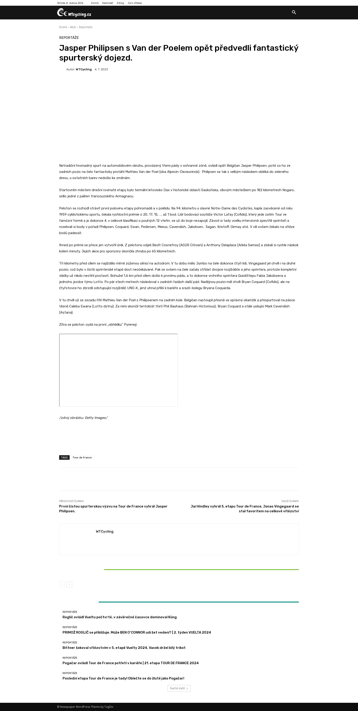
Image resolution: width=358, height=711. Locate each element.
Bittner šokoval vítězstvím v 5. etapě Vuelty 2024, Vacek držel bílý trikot (98, 569)
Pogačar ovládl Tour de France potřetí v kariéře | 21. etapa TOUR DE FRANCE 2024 (131, 663)
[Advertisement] (179, 125)
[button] (294, 12)
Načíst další (179, 688)
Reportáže (85, 27)
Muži (73, 27)
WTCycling (84, 69)
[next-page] (69, 584)
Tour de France (82, 457)
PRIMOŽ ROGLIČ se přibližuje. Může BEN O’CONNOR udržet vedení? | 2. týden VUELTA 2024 (137, 632)
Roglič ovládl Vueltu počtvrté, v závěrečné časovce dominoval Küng (120, 617)
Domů (63, 27)
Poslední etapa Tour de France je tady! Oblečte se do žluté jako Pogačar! (123, 678)
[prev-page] (62, 584)
